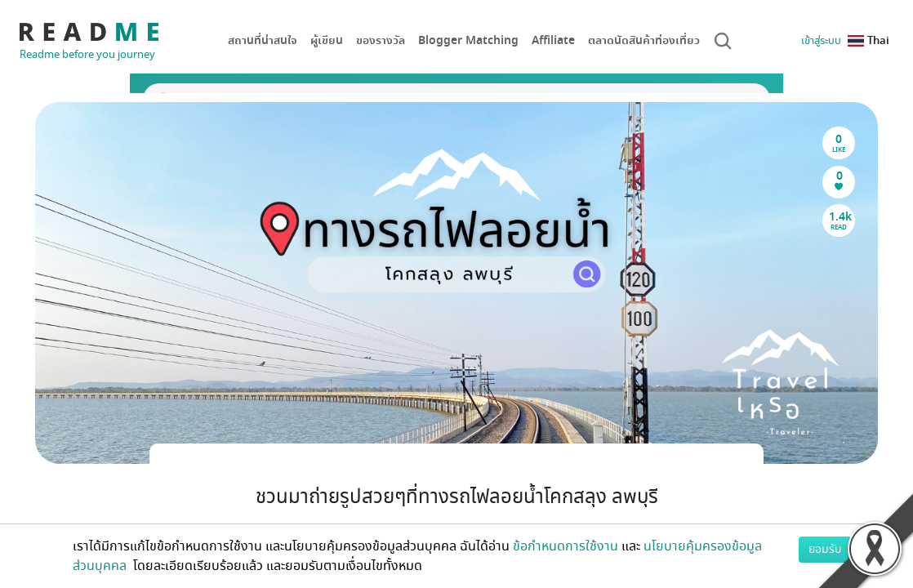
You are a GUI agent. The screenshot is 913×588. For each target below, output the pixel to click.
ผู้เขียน (326, 40)
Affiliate (553, 40)
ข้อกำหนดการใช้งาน (565, 546)
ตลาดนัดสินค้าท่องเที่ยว (644, 40)
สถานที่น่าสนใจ (262, 40)
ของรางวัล (380, 40)
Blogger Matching (468, 40)
